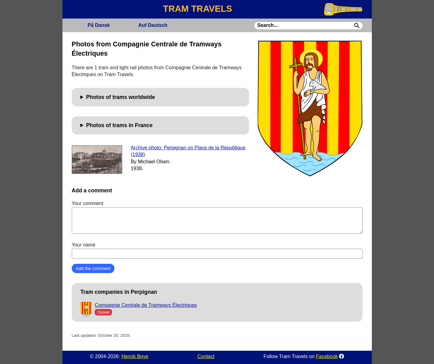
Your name (217, 250)
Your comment (217, 217)
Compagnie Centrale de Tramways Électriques (146, 305)
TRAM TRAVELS (197, 9)
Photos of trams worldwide (120, 97)
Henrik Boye (134, 356)
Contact (205, 356)
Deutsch (152, 25)
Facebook (327, 356)
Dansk (99, 25)
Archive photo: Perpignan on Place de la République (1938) (188, 151)
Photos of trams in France (119, 125)
